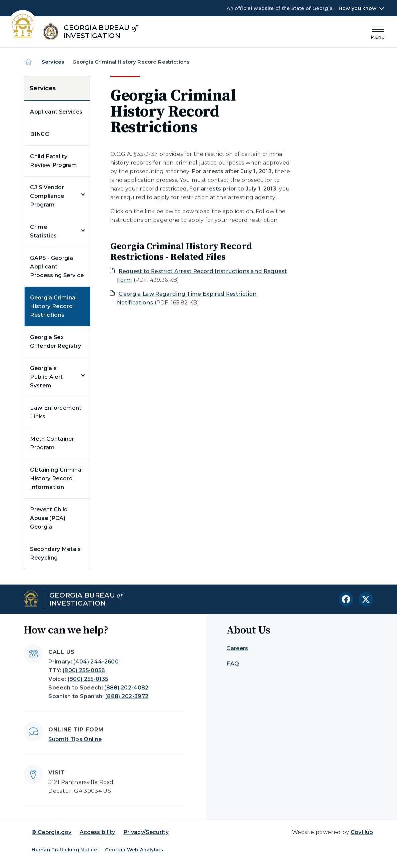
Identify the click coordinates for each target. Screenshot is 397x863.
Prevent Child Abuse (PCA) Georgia (49, 518)
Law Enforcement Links (55, 412)
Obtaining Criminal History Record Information (56, 478)
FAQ (232, 663)
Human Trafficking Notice (64, 850)
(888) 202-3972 (126, 696)
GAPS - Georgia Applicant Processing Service (57, 266)
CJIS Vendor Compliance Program (47, 196)
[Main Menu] (378, 32)
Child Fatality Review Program (53, 160)
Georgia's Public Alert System (46, 377)
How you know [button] (357, 8)
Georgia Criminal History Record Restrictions (53, 306)
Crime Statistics (43, 231)
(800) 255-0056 (84, 670)
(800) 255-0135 (88, 679)
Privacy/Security (146, 832)
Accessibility (97, 832)
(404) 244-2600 (95, 661)
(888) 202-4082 (126, 687)
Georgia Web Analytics (134, 850)
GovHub (362, 832)
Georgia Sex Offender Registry (55, 341)
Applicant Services (56, 112)
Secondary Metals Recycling (55, 553)
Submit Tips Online (75, 739)
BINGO (40, 134)
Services (53, 62)
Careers (237, 648)
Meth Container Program (52, 443)
